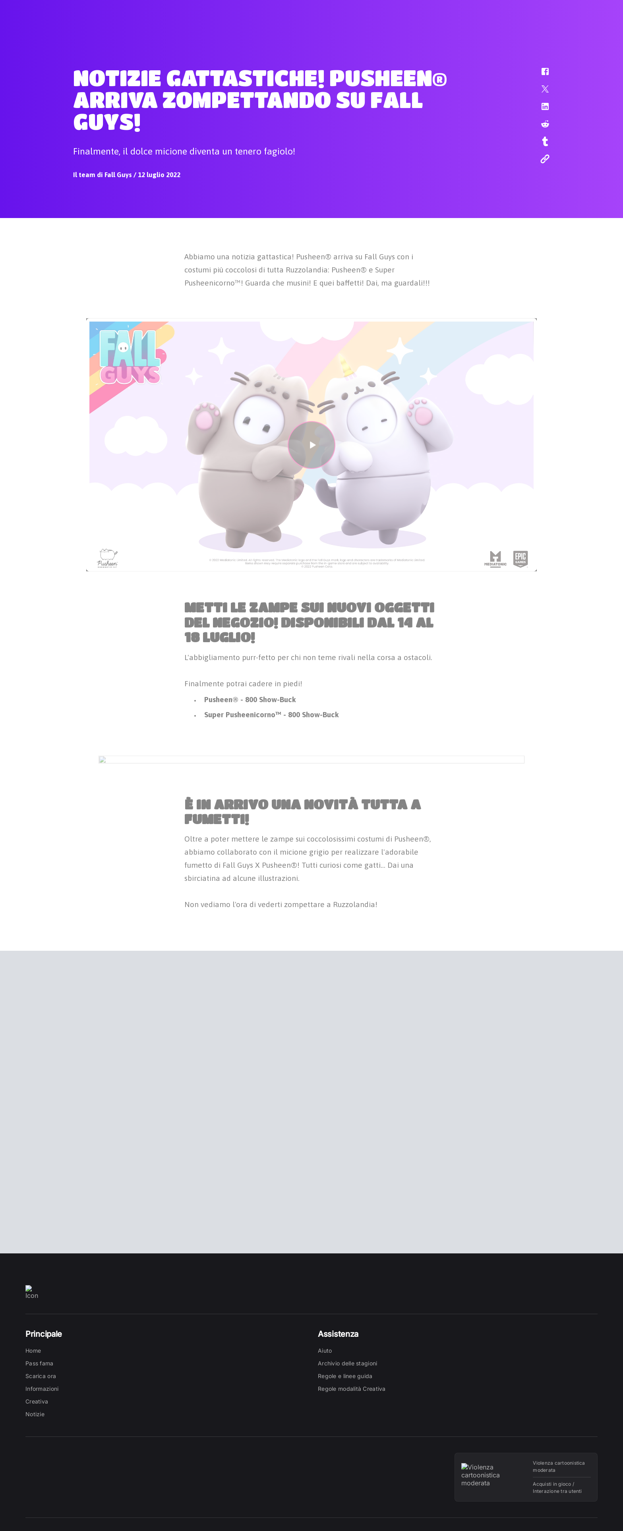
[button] (540, 75)
